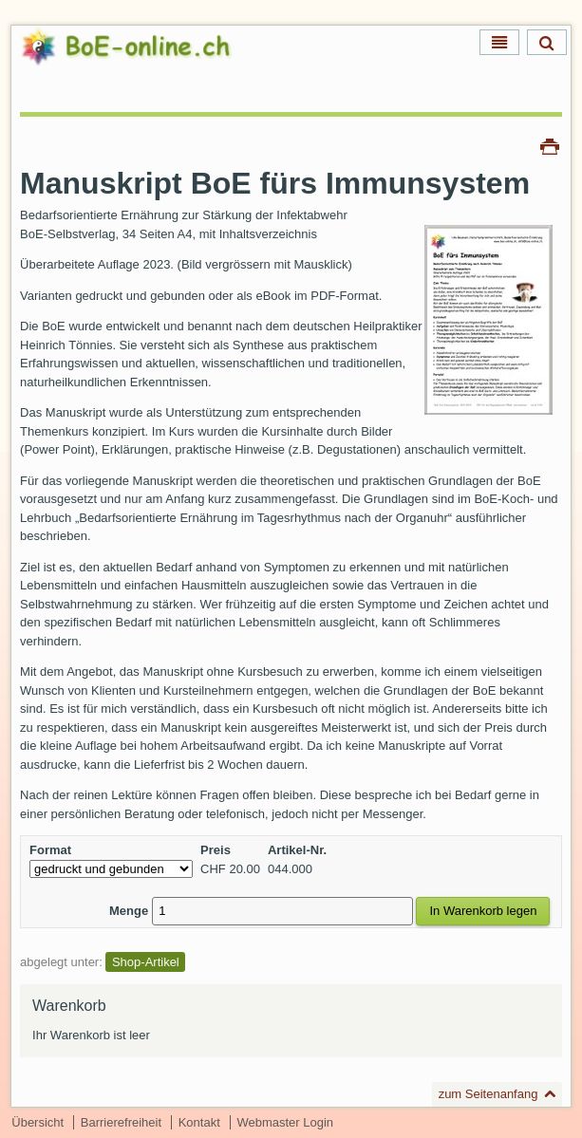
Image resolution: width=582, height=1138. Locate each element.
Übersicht (37, 1122)
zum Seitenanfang (488, 1094)
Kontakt (199, 1122)
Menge (128, 911)
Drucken (549, 145)
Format (50, 850)
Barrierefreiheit (121, 1122)
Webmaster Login (284, 1122)
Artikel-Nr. (297, 850)
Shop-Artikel (145, 962)
